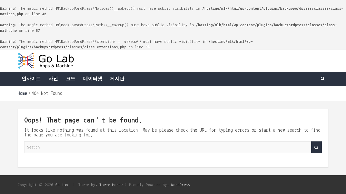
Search (316, 147)
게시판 (117, 78)
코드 (70, 78)
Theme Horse (111, 185)
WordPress (180, 185)
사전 (53, 78)
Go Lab (61, 185)
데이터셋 (92, 78)
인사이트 (31, 78)
